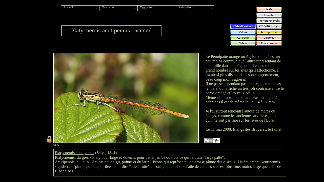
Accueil (68, 7)
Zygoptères (147, 7)
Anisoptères (185, 7)
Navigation (108, 7)
